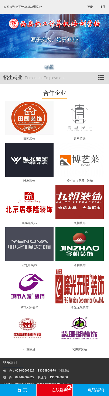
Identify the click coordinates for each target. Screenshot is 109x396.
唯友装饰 (29, 180)
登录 (90, 7)
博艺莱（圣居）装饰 (79, 180)
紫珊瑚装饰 (79, 349)
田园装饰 (29, 138)
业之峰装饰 (29, 265)
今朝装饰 (80, 265)
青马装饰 (80, 138)
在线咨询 (62, 388)
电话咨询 (96, 390)
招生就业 (56, 76)
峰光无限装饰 (80, 307)
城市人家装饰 (29, 307)
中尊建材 (29, 349)
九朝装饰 (80, 223)
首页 (23, 390)
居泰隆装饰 (29, 223)
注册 (103, 7)
